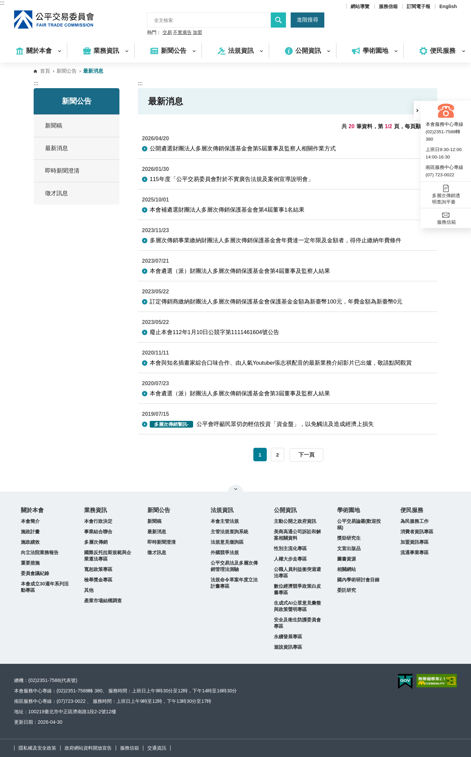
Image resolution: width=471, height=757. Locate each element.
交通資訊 (156, 748)
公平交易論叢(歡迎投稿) (359, 524)
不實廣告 (182, 32)
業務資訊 (95, 510)
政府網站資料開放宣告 (88, 748)
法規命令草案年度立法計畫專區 (234, 583)
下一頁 (306, 455)
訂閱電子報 (418, 6)
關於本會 (32, 510)
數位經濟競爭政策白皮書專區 (297, 589)
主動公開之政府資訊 (295, 521)
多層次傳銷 (96, 542)
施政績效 (30, 542)
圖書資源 (346, 559)
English (448, 6)
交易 (167, 32)
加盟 (197, 32)
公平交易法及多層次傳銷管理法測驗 (234, 566)
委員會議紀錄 (35, 573)
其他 (89, 590)
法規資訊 (222, 510)
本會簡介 (30, 521)
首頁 (45, 71)
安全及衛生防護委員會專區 (297, 623)
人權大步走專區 (290, 559)
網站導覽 (360, 6)
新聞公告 (67, 71)
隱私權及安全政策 (37, 748)
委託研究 (346, 590)
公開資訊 (285, 510)
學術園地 (348, 510)
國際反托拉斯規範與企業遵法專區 (107, 556)
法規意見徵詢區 (227, 542)
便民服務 (411, 510)
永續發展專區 (288, 636)
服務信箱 (388, 6)
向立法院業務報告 (40, 552)
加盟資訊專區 (414, 542)
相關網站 (346, 569)
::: (2, 3)
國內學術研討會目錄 (358, 579)
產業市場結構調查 (103, 600)
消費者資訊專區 (416, 531)
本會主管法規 (225, 521)
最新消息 (56, 148)
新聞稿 (53, 125)
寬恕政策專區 (98, 569)
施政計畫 (30, 531)
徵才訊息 (56, 193)
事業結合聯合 (98, 531)
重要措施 (30, 563)
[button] (417, 110)
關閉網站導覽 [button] (236, 489)
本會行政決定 (98, 521)
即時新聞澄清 (62, 171)
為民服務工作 (414, 521)
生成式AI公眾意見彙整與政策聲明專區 (297, 606)
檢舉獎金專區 (98, 579)
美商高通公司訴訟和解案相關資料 (297, 535)
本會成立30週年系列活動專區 (45, 587)
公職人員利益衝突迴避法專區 (297, 572)
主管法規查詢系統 (229, 531)
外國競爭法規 (225, 552)
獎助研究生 (349, 538)
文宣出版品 (349, 548)
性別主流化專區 (290, 548)
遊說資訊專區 (288, 647)
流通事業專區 (414, 552)
